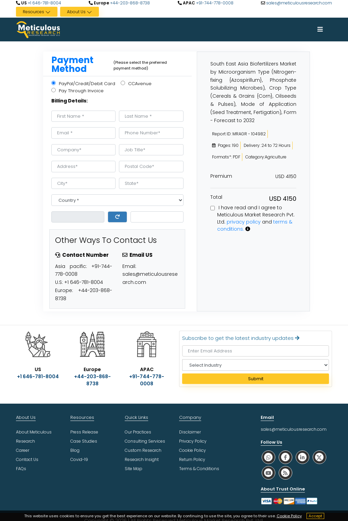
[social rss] (285, 472)
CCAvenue (136, 83)
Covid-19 (79, 459)
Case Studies (83, 441)
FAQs (21, 468)
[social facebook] (285, 457)
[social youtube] (268, 472)
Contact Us (27, 459)
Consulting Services (145, 441)
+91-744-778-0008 (214, 3)
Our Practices (138, 432)
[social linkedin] (302, 457)
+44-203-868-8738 (129, 3)
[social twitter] (319, 457)
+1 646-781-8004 (44, 3)
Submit (255, 378)
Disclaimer (190, 432)
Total (216, 197)
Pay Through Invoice (77, 91)
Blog (75, 450)
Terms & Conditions (199, 468)
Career (22, 450)
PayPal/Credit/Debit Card (83, 83)
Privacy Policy (193, 441)
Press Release (84, 432)
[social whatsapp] (268, 457)
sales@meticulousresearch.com (299, 3)
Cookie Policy (289, 516)
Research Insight (142, 459)
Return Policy (192, 459)
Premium (221, 176)
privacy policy (244, 221)
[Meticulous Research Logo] (38, 29)
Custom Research (143, 450)
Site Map (133, 468)
